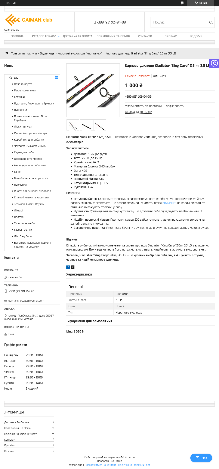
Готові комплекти (25, 90)
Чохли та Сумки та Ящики (30, 146)
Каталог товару (44, 36)
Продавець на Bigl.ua (109, 461)
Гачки (17, 171)
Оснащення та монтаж (28, 158)
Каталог (14, 77)
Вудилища (47, 53)
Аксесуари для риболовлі (30, 165)
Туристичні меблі (24, 223)
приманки (169, 203)
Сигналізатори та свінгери (30, 133)
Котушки (19, 96)
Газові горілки (23, 229)
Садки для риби (24, 152)
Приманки (20, 184)
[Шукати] (211, 22)
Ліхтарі (18, 210)
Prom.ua (130, 457)
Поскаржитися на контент (100, 464)
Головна (17, 36)
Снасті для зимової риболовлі (33, 191)
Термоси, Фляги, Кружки (29, 204)
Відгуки (196, 36)
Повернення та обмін (113, 36)
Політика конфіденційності (20, 433)
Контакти (145, 36)
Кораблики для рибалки (29, 139)
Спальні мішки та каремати (31, 197)
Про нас (171, 36)
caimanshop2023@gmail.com (26, 300)
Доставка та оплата (77, 36)
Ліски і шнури (22, 126)
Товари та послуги (24, 53)
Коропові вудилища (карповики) (80, 53)
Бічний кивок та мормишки (31, 178)
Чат (201, 458)
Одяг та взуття (23, 84)
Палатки (19, 216)
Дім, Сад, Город (23, 236)
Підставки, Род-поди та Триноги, (34, 103)
